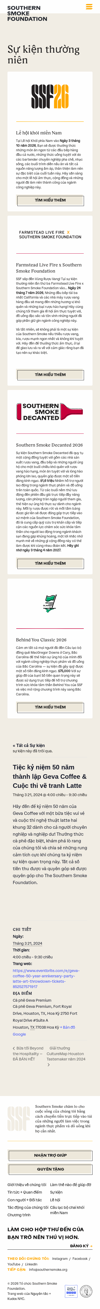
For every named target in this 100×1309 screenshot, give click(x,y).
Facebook (80, 1259)
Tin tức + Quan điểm (24, 1192)
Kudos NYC (15, 1299)
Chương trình (18, 1215)
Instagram (60, 1259)
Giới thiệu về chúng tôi (26, 1185)
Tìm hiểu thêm (50, 201)
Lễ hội (55, 1200)
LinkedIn (31, 1264)
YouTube (14, 1264)
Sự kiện (56, 1192)
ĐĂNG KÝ (79, 1246)
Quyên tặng (50, 1170)
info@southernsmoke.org (48, 1270)
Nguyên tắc (39, 1294)
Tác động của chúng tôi (27, 1207)
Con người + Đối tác (24, 1200)
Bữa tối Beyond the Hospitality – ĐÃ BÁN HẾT (28, 1054)
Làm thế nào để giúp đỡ (70, 1185)
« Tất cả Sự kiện (29, 745)
